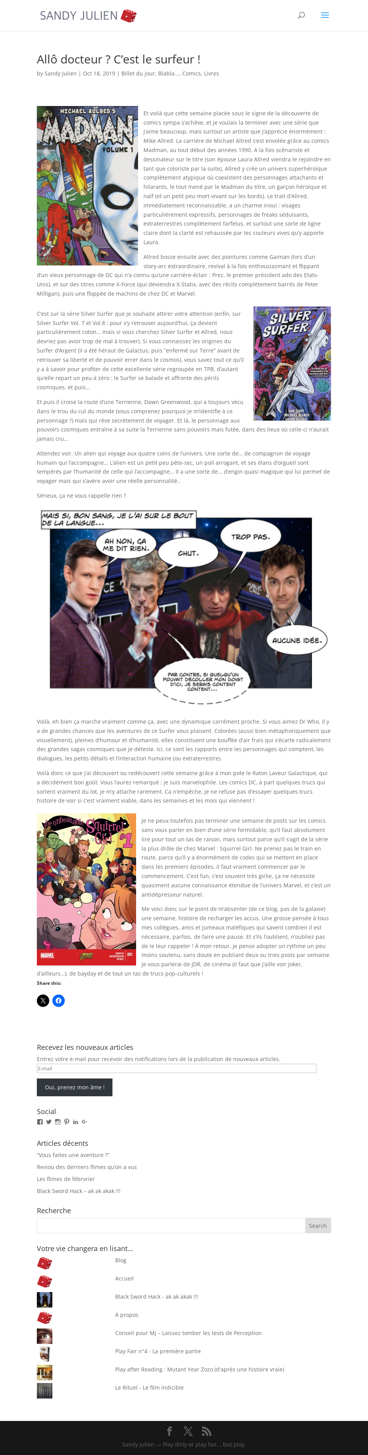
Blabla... (168, 73)
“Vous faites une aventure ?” (73, 1155)
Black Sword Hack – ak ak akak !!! (79, 1191)
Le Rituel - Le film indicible (149, 1387)
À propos (126, 1314)
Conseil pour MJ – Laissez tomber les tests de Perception (188, 1333)
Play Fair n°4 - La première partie (158, 1351)
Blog (120, 1260)
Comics (191, 73)
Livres (211, 73)
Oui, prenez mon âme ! (75, 1087)
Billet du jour (138, 73)
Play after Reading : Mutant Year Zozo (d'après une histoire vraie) (199, 1369)
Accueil (124, 1278)
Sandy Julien (61, 73)
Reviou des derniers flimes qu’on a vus (87, 1167)
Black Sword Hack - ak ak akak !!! (156, 1296)
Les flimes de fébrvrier (66, 1179)
